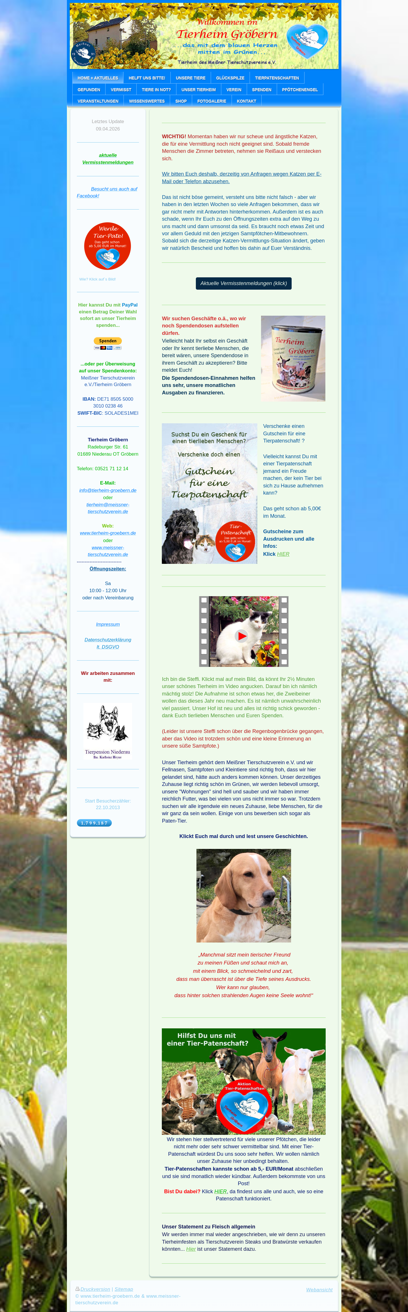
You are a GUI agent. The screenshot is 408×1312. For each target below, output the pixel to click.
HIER (283, 554)
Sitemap (124, 1289)
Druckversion (92, 1289)
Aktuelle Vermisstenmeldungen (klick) (243, 283)
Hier (191, 1249)
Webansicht (319, 1290)
